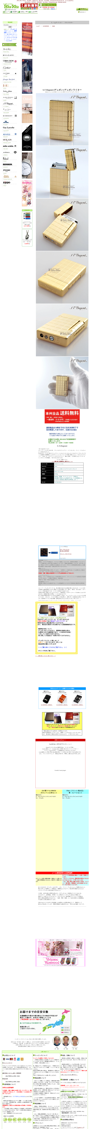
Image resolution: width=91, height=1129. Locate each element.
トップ (38, 26)
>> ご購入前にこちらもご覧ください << (45, 655)
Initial (53, 26)
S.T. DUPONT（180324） (47, 704)
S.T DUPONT (46, 26)
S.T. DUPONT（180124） (62, 704)
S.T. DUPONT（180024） (77, 704)
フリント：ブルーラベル (65, 553)
